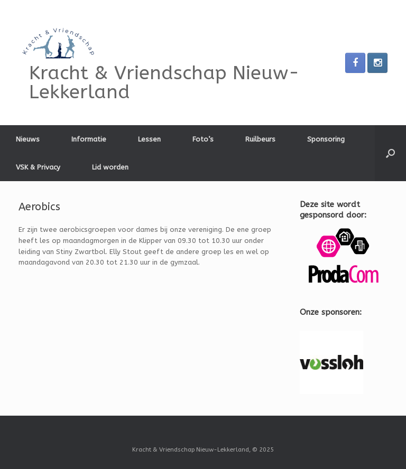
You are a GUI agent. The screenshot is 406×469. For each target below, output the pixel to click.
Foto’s (203, 139)
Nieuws (28, 139)
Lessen (149, 139)
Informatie (88, 139)
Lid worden (110, 167)
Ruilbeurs (260, 139)
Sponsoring (326, 139)
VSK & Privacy (38, 167)
